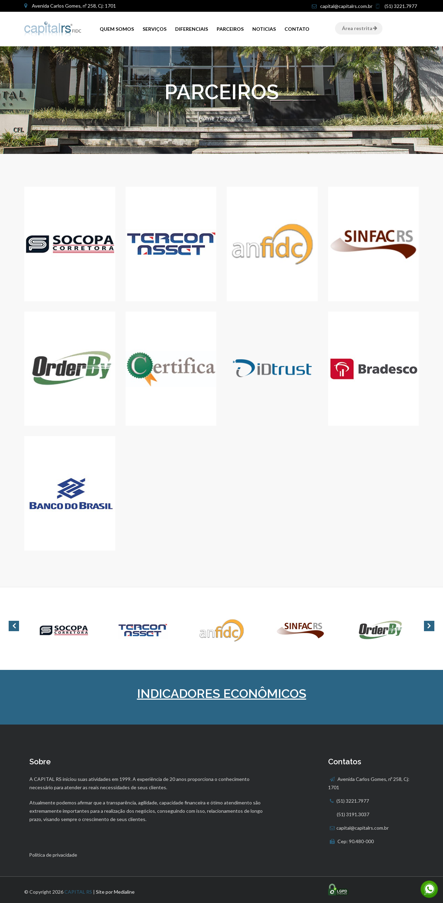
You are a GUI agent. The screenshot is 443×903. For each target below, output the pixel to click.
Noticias (264, 29)
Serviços (154, 29)
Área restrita (359, 28)
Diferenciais (191, 29)
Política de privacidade (53, 855)
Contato (296, 29)
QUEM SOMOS (117, 29)
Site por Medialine (115, 892)
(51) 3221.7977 (400, 6)
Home (206, 118)
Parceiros (230, 29)
